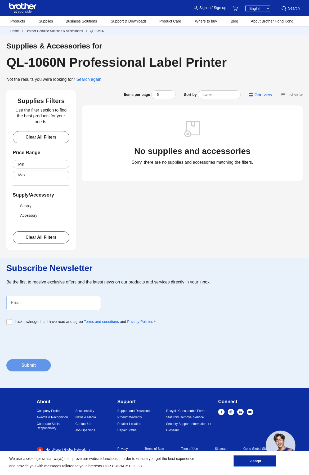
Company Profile (48, 411)
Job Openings (85, 430)
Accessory (25, 215)
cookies (29, 458)
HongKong (49, 450)
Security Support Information (186, 424)
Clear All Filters (40, 137)
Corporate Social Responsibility (48, 426)
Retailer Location (129, 424)
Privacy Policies (140, 321)
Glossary (172, 430)
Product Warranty (129, 417)
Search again (88, 79)
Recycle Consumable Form (185, 411)
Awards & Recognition (52, 417)
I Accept (255, 462)
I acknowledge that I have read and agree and (85, 321)
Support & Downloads (128, 21)
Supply (22, 206)
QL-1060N (97, 31)
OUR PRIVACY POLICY (122, 466)
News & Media (85, 417)
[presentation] (46, 340)
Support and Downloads (134, 411)
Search (290, 8)
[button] (280, 445)
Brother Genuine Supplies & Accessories (54, 31)
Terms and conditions (101, 321)
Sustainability (84, 411)
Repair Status (127, 430)
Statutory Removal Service (185, 417)
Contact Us (83, 424)
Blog (234, 21)
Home (14, 31)
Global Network (75, 449)
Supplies (46, 21)
